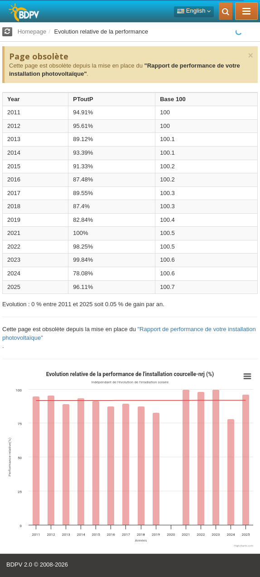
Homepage (32, 31)
